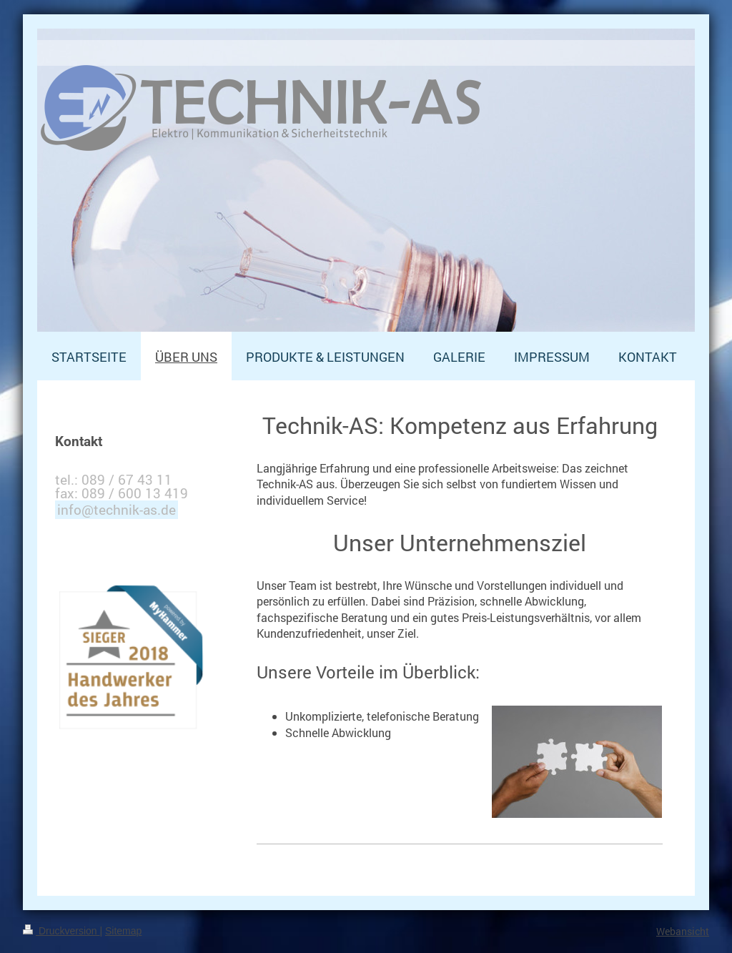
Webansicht (682, 931)
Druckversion (61, 931)
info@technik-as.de (116, 509)
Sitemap (123, 931)
